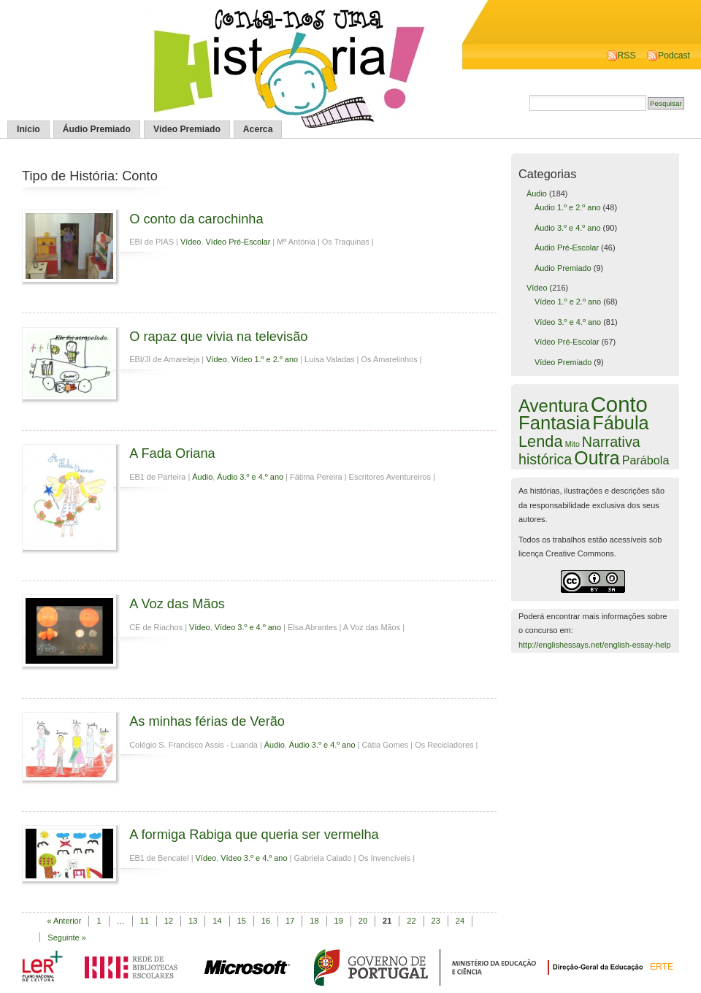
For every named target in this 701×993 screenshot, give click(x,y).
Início (28, 129)
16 (265, 920)
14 (216, 920)
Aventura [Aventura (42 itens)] (553, 405)
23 (436, 920)
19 (338, 920)
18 (314, 920)
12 (168, 920)
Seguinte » (66, 937)
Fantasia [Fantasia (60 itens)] (554, 423)
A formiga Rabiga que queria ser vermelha (254, 834)
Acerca (258, 129)
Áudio (202, 476)
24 (460, 920)
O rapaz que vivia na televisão (218, 336)
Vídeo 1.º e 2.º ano (264, 359)
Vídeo (191, 241)
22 (411, 920)
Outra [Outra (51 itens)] (596, 458)
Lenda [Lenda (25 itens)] (540, 441)
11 (144, 920)
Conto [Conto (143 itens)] (619, 404)
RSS (627, 55)
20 (363, 920)
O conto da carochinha (196, 218)
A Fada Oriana (172, 453)
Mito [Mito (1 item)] (572, 444)
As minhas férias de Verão (207, 721)
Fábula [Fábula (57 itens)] (620, 423)
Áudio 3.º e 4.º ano (250, 476)
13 (192, 920)
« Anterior (64, 920)
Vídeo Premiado (187, 129)
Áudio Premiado (97, 129)
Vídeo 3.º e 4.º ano (248, 627)
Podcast (674, 55)
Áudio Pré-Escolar (567, 247)
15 (241, 920)
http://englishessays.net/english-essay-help (594, 644)
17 (290, 920)
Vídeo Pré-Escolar (238, 241)
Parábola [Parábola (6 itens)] (646, 460)
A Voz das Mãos (177, 603)
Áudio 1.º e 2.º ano (568, 207)
